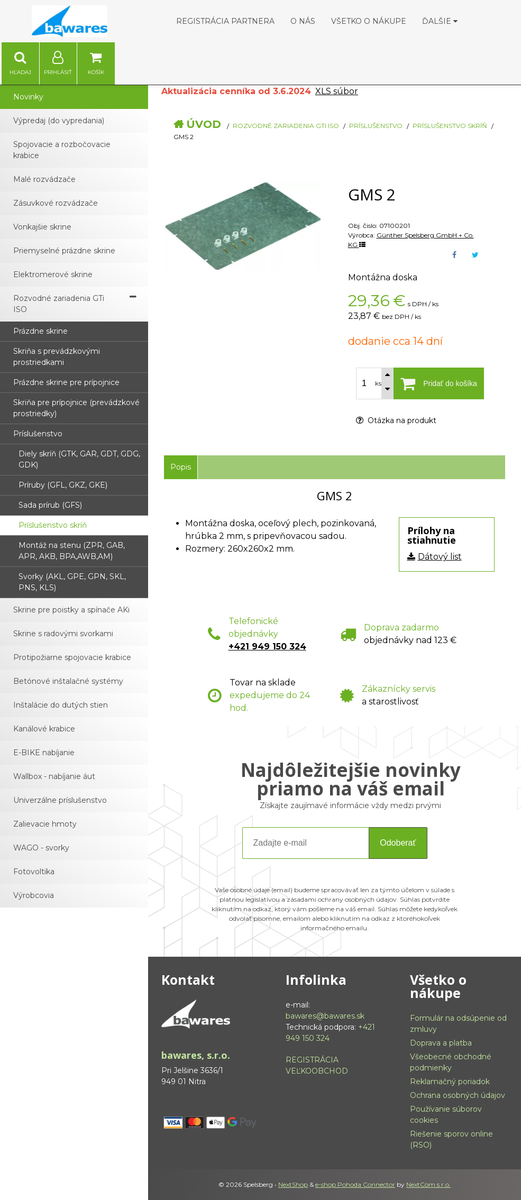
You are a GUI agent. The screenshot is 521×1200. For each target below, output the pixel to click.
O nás (302, 21)
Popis (180, 467)
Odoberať (398, 842)
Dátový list (440, 557)
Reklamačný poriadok (450, 1081)
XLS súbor (336, 91)
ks (378, 383)
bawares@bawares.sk (325, 1016)
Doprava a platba (441, 1043)
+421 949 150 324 (267, 647)
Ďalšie (440, 21)
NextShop (293, 1184)
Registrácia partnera (225, 21)
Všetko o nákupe (368, 21)
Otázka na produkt (396, 420)
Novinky (28, 97)
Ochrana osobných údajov (457, 1095)
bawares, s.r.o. (195, 1055)
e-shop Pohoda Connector (355, 1184)
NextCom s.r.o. (428, 1184)
